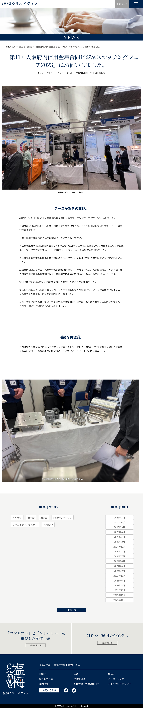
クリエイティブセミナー (25, 524)
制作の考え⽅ (46, 678)
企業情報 (44, 683)
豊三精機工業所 (57, 225)
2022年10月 (119, 600)
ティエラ (77, 245)
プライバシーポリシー (119, 683)
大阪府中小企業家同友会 (98, 346)
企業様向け (107, 642)
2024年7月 (119, 556)
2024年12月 (119, 546)
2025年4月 (119, 532)
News (111, 674)
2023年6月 (119, 580)
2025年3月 (119, 537)
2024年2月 (119, 571)
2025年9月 (119, 527)
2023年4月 (119, 585)
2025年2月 (119, 541)
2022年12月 (119, 590)
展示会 (61, 73)
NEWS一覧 (71, 609)
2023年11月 (119, 575)
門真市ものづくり (84, 73)
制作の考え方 (36, 645)
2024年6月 (119, 561)
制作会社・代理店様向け (86, 683)
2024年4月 (119, 566)
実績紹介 (48, 524)
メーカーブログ (116, 678)
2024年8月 (119, 551)
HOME (42, 674)
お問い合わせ (49, 690)
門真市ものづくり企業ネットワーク (60, 346)
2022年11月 (119, 595)
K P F (49, 250)
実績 (53, 238)
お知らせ (50, 73)
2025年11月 (119, 522)
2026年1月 (119, 517)
